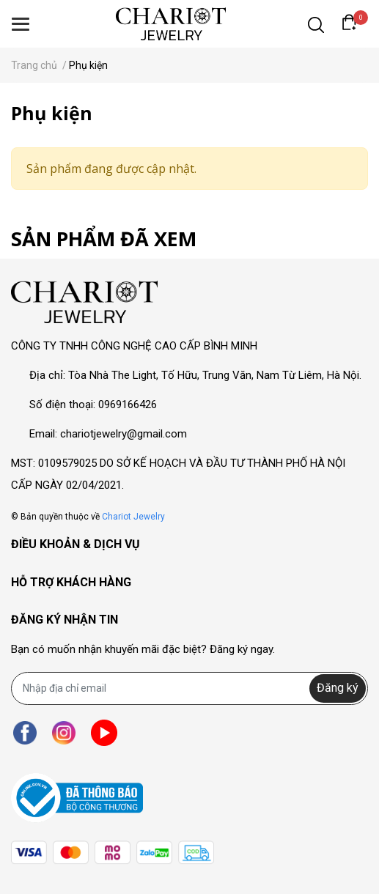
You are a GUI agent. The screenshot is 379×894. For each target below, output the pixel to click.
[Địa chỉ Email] (189, 688)
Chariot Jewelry (133, 516)
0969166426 (127, 404)
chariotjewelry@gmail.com (123, 433)
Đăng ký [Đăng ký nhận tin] (337, 688)
